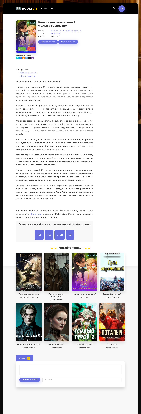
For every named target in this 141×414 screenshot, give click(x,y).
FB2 (49, 235)
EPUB (60, 235)
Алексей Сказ (84, 348)
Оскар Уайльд (29, 348)
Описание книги (28, 73)
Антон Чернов (112, 348)
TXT (70, 235)
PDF (39, 235)
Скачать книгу (48, 42)
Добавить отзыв (30, 380)
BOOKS (30, 8)
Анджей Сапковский (29, 297)
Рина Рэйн (56, 34)
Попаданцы (56, 31)
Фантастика (75, 31)
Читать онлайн (68, 42)
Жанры (44, 9)
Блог (52, 9)
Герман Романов (112, 297)
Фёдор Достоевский (56, 300)
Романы (66, 31)
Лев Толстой (56, 348)
